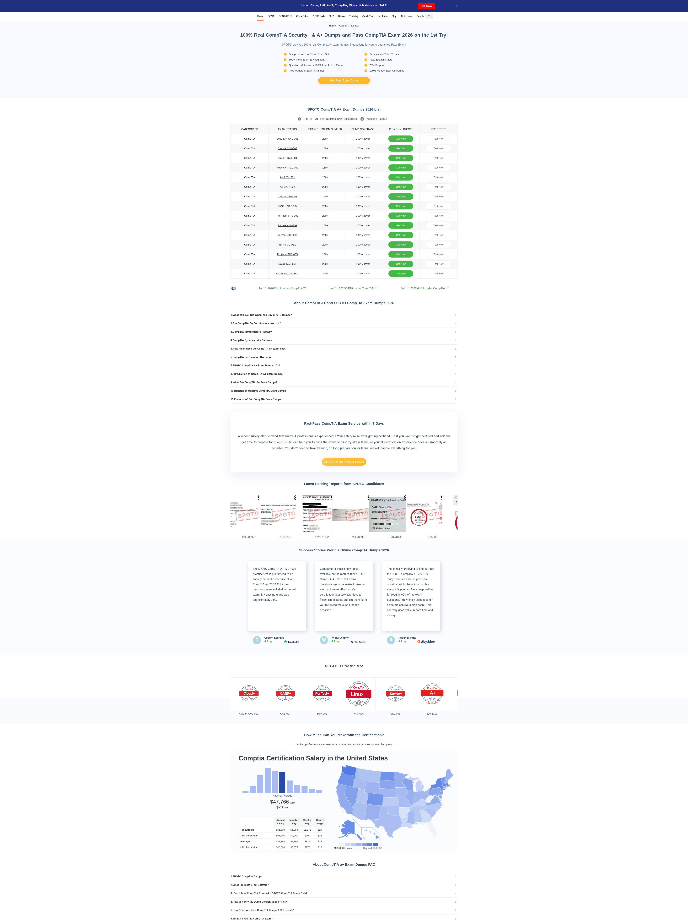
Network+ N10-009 (287, 167)
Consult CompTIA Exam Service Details (344, 463)
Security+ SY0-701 (287, 138)
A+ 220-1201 (287, 177)
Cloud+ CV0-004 (287, 157)
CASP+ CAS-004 (287, 206)
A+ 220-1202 (287, 186)
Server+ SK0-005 (287, 234)
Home (332, 25)
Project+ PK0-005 (287, 254)
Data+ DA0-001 (287, 263)
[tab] (344, 315)
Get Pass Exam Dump (344, 80)
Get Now (426, 6)
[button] (344, 315)
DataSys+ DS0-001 (287, 273)
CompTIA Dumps (348, 25)
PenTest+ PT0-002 (287, 215)
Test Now (439, 138)
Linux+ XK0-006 (287, 225)
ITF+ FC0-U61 (287, 244)
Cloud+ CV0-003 (287, 148)
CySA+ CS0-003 (287, 196)
